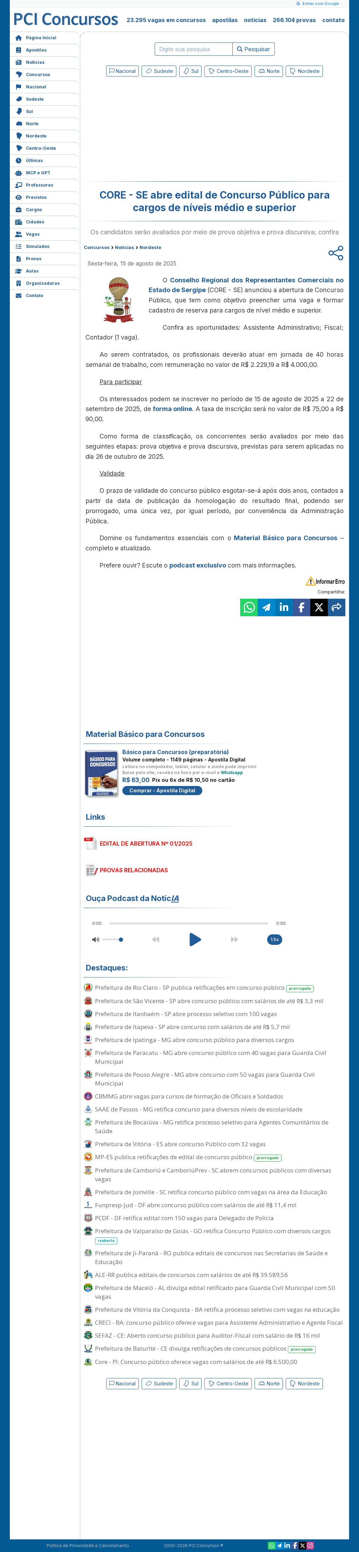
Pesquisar (253, 49)
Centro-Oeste (35, 147)
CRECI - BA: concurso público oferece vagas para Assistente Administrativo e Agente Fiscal (219, 1322)
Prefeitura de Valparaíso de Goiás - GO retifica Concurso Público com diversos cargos (213, 1235)
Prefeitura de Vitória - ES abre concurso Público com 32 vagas (180, 1144)
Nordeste (31, 135)
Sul (24, 110)
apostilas (225, 19)
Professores (34, 184)
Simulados (32, 245)
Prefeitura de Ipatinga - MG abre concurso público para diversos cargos (194, 1040)
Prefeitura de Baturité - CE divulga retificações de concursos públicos (205, 1348)
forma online (172, 408)
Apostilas (31, 49)
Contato (29, 294)
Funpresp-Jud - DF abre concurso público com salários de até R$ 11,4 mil (196, 1205)
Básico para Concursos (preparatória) (175, 751)
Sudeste (29, 98)
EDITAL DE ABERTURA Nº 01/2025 (146, 843)
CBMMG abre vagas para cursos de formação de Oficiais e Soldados (189, 1096)
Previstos (31, 196)
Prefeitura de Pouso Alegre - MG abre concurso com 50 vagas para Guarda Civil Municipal (205, 1078)
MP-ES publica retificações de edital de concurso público (188, 1157)
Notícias (30, 61)
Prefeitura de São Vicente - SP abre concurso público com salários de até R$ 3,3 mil (209, 1001)
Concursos (32, 73)
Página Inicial (35, 37)
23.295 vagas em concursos (166, 19)
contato (333, 19)
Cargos (28, 209)
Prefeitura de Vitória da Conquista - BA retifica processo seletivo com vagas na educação (217, 1309)
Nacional (30, 86)
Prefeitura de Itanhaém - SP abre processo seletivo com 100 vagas (186, 1014)
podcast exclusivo (197, 565)
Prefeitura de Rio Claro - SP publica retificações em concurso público (204, 987)
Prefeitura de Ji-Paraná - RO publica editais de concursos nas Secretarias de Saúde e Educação (211, 1257)
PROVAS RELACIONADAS (134, 870)
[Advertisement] (157, 130)
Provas (28, 258)
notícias (255, 19)
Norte (27, 123)
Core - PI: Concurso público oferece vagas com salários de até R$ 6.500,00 (196, 1362)
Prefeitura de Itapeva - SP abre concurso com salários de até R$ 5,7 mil (192, 1027)
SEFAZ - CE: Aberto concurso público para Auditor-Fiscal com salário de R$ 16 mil (207, 1335)
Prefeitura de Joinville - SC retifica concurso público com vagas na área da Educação (211, 1192)
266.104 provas (294, 19)
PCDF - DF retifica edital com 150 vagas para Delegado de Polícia (184, 1218)
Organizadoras (37, 282)
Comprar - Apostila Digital (162, 790)
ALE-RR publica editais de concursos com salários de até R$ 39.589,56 (191, 1275)
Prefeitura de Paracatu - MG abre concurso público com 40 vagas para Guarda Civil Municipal (210, 1057)
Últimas (29, 159)
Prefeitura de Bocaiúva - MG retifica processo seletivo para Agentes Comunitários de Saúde (211, 1126)
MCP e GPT (32, 172)
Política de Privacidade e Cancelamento (88, 1545)
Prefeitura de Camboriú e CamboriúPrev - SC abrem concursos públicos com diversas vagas (213, 1174)
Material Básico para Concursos (285, 538)
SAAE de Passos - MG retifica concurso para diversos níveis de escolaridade (199, 1109)
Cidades (29, 221)
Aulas (27, 270)
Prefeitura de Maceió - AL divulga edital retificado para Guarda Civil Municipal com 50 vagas (215, 1292)
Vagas (27, 233)
